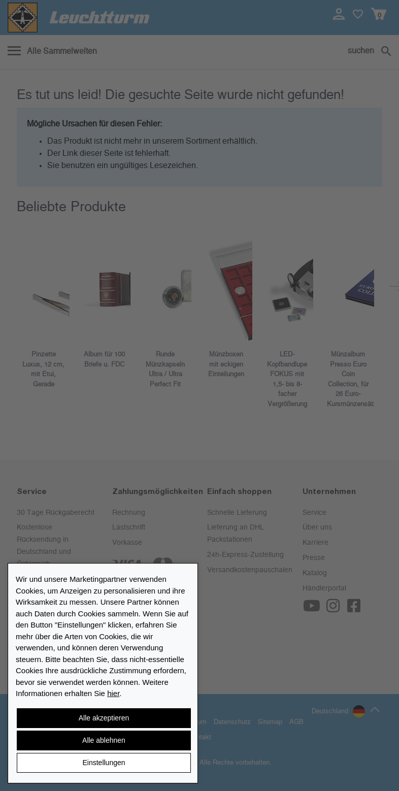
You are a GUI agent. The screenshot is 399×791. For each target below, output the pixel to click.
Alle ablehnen (103, 740)
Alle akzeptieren (104, 718)
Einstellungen (103, 763)
